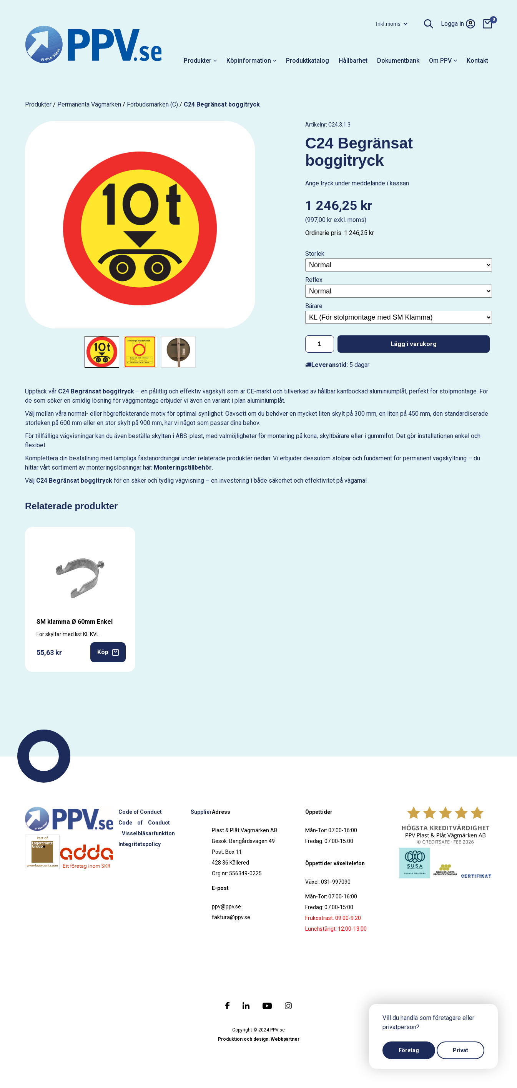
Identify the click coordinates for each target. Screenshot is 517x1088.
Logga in (458, 23)
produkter (38, 104)
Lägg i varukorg (414, 344)
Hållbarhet (353, 60)
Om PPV (443, 60)
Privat (460, 1050)
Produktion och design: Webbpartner (258, 1039)
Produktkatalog (307, 60)
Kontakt (477, 60)
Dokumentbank (398, 60)
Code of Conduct (140, 812)
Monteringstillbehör (183, 467)
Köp (108, 652)
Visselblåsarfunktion (148, 833)
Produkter (200, 60)
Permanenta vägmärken (89, 104)
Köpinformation (251, 60)
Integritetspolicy (139, 844)
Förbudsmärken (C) (152, 104)
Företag (409, 1050)
